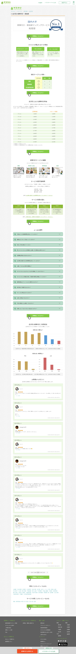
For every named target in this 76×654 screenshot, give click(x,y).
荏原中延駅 (35, 592)
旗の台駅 (15, 592)
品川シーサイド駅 (45, 589)
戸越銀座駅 (28, 592)
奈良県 (68, 631)
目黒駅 (24, 589)
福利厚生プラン (8, 641)
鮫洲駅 (51, 592)
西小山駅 (34, 591)
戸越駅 (21, 594)
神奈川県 (60, 627)
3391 (44, 572)
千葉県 (59, 629)
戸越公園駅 (45, 591)
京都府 (68, 629)
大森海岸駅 (16, 594)
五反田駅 (19, 589)
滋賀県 (68, 634)
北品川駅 (34, 589)
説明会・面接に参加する (28, 623)
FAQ (6, 632)
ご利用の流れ (8, 627)
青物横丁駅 (46, 592)
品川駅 (38, 589)
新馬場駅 (40, 592)
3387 (32, 572)
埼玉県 (59, 631)
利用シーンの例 (8, 630)
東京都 (25, 11)
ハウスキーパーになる (50, 2)
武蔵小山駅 (53, 589)
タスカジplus (43, 639)
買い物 (31, 601)
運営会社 (42, 623)
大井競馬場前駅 (27, 594)
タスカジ (13, 11)
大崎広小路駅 (21, 592)
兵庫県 (68, 627)
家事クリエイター (44, 646)
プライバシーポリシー (45, 625)
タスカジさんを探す (9, 625)
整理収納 (18, 601)
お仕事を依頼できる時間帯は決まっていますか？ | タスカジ (39, 195)
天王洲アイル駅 (17, 591)
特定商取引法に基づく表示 (46, 632)
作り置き (26, 601)
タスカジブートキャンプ (45, 643)
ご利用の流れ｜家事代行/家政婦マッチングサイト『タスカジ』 (39, 216)
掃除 (14, 601)
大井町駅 (28, 589)
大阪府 (68, 624)
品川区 (31, 11)
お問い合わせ (43, 634)
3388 (35, 572)
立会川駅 (56, 592)
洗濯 (34, 601)
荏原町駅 (55, 591)
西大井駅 (24, 591)
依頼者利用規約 (43, 627)
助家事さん (42, 641)
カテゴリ (20, 11)
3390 (41, 572)
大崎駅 (14, 589)
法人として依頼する (9, 639)
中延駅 (50, 591)
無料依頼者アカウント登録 (11, 623)
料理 (22, 601)
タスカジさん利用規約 (45, 630)
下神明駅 (39, 591)
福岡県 (59, 635)
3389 (38, 572)
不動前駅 (29, 591)
